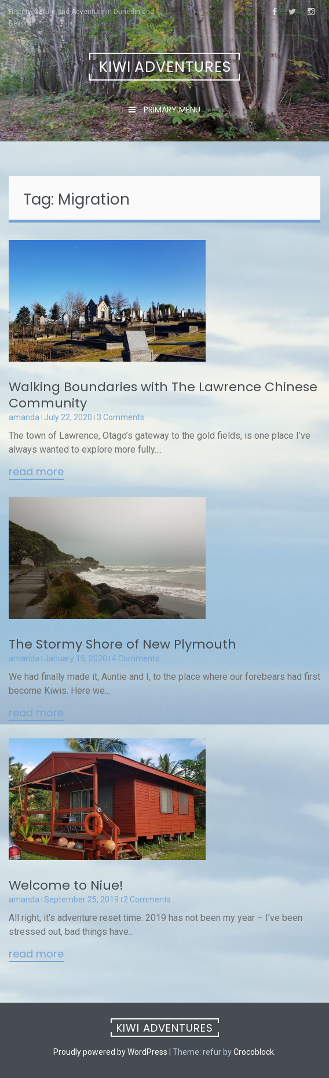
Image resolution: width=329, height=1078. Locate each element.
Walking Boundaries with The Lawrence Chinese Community (163, 395)
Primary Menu (170, 109)
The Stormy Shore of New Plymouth (122, 644)
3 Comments (120, 417)
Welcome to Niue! (66, 885)
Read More (36, 472)
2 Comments (147, 899)
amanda (24, 417)
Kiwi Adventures (165, 67)
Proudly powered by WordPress (110, 1052)
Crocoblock (253, 1052)
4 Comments (135, 658)
